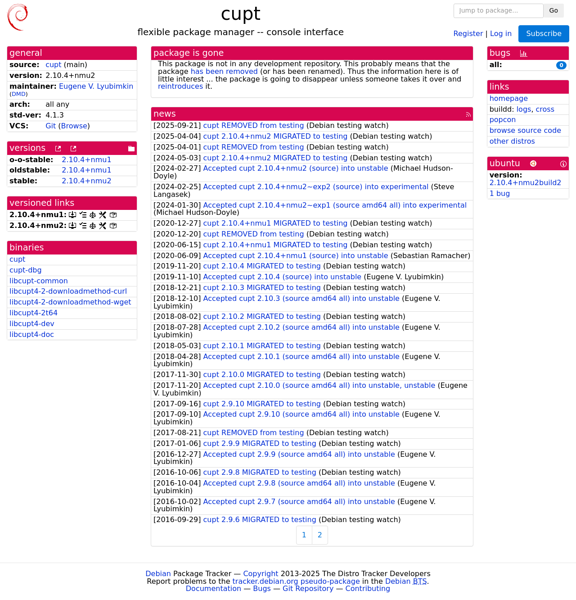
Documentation (213, 588)
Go (553, 10)
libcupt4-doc (31, 334)
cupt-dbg (25, 270)
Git (50, 126)
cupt (53, 64)
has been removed (224, 71)
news (164, 114)
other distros (512, 141)
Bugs (262, 588)
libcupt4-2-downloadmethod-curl (68, 291)
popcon (503, 119)
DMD (19, 94)
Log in (501, 33)
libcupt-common (38, 281)
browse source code (525, 130)
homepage (509, 98)
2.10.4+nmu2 (86, 181)
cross (545, 109)
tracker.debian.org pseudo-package (296, 581)
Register (468, 33)
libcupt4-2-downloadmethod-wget (70, 302)
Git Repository (308, 588)
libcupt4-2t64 (33, 313)
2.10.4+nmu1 (86, 159)
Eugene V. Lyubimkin (96, 86)
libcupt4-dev (31, 323)
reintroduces (180, 86)
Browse (74, 126)
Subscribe (544, 33)
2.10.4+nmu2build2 (526, 182)
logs (524, 109)
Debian (158, 573)
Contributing (368, 588)
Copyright (260, 573)
